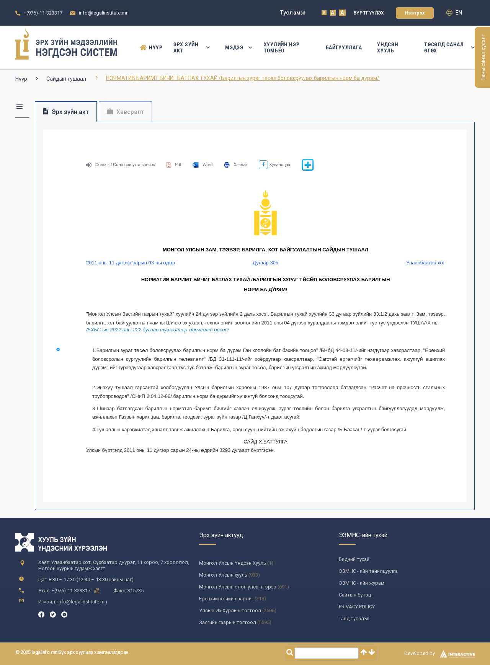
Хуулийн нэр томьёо (282, 47)
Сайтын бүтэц (355, 595)
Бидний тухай (354, 559)
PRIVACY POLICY (357, 607)
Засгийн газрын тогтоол (227, 622)
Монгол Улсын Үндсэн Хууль (232, 563)
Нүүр (149, 47)
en (454, 13)
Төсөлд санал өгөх (449, 47)
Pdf (174, 164)
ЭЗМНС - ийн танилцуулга (368, 571)
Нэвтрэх (415, 13)
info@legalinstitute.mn (104, 13)
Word (202, 164)
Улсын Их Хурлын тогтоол (230, 610)
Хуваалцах (274, 164)
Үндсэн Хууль (387, 47)
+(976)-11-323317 (43, 13)
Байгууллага (344, 47)
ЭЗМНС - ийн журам (361, 583)
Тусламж (293, 13)
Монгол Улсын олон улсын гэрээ (237, 587)
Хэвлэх (235, 164)
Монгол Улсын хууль (223, 575)
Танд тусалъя (354, 618)
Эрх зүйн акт (191, 47)
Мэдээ (236, 47)
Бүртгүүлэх (368, 13)
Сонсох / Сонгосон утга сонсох (120, 164)
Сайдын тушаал (66, 79)
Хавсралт (125, 112)
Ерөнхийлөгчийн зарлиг (226, 598)
